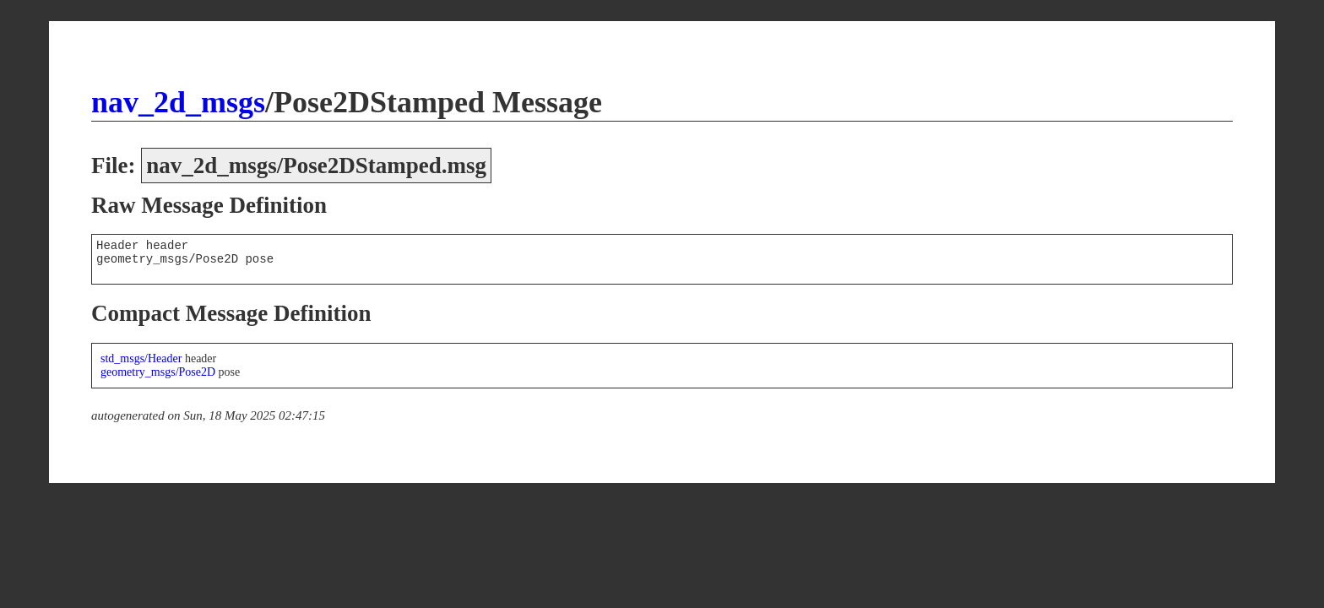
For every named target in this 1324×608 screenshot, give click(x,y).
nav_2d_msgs (178, 102)
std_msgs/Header (141, 358)
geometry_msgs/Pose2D (157, 372)
